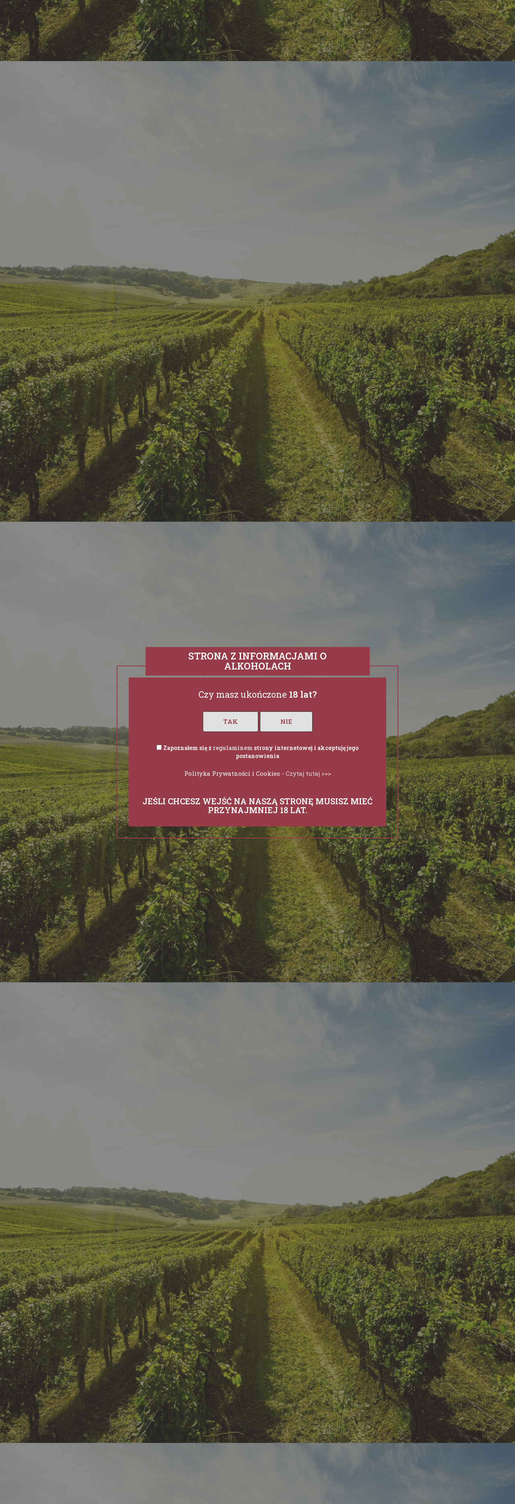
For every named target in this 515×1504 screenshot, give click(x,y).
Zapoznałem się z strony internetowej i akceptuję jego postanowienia (260, 752)
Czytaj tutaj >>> (308, 773)
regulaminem (233, 748)
